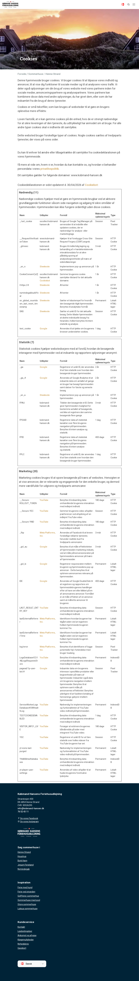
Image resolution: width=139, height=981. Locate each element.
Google (43, 328)
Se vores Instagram (29, 821)
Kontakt (21, 927)
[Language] (123, 4)
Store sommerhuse (27, 904)
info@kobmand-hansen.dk (31, 808)
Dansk (26, 963)
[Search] (128, 4)
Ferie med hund (25, 887)
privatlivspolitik (49, 168)
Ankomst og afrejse (27, 935)
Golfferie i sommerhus (28, 896)
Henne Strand (24, 852)
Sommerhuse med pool (29, 900)
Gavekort (22, 948)
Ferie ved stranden (26, 891)
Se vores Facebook (29, 818)
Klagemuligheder (26, 939)
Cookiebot (91, 184)
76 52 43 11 (23, 811)
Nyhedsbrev (23, 944)
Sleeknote (45, 266)
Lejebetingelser (25, 931)
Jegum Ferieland (26, 865)
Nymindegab (24, 869)
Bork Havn (22, 860)
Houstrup (22, 856)
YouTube (44, 500)
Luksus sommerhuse (27, 908)
